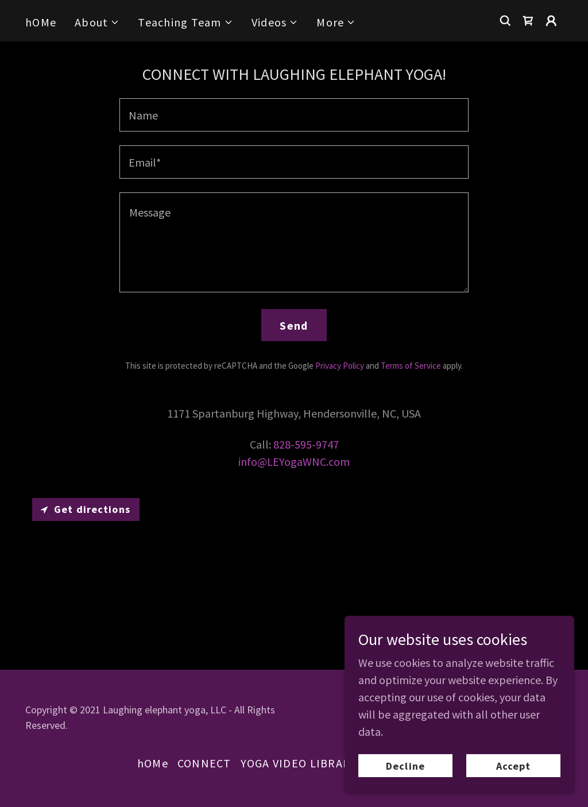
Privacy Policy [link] (339, 365)
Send (294, 325)
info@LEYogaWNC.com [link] (294, 461)
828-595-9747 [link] (306, 444)
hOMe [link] (40, 22)
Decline (405, 766)
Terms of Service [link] (411, 365)
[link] (528, 20)
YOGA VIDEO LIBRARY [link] (299, 763)
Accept (513, 766)
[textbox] (294, 115)
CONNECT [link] (204, 763)
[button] (97, 22)
